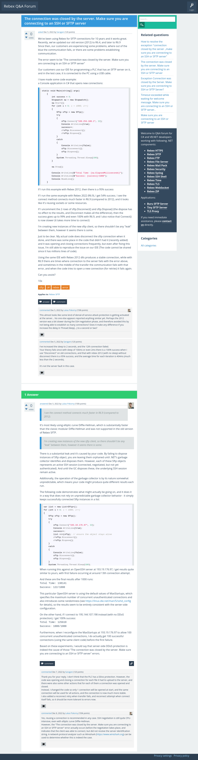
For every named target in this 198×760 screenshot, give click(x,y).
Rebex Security (156, 169)
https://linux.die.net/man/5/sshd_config (108, 601)
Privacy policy (181, 755)
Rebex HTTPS (155, 150)
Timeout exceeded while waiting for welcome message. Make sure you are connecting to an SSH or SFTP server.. (157, 102)
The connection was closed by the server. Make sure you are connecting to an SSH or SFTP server (156, 67)
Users (80, 8)
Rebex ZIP (153, 191)
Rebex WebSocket (158, 187)
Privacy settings (163, 755)
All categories (148, 245)
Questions (45, 8)
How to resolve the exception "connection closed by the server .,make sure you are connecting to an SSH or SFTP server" (156, 49)
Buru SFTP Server (157, 203)
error (65, 287)
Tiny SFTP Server (157, 207)
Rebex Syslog (155, 173)
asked (40, 32)
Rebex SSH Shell (157, 176)
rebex (56, 287)
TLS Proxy (153, 211)
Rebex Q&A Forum (20, 6)
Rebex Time (154, 180)
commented (45, 310)
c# (48, 287)
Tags (70, 8)
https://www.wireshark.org (110, 734)
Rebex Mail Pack (157, 165)
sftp (41, 287)
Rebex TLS (153, 184)
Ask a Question (93, 8)
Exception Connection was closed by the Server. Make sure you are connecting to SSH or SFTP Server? (156, 84)
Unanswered (58, 8)
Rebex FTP (153, 158)
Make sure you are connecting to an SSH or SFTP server (154, 118)
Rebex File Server (157, 161)
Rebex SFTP (54, 294)
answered (44, 403)
